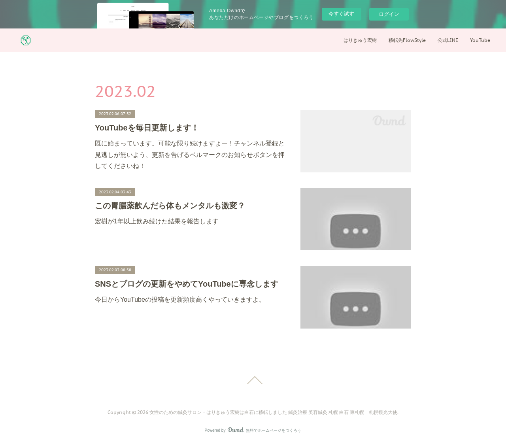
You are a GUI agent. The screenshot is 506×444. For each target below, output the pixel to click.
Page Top (253, 380)
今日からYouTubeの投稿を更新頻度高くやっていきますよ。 (180, 299)
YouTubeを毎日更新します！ (147, 127)
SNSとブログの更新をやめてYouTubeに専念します (186, 284)
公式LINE (448, 40)
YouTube (480, 40)
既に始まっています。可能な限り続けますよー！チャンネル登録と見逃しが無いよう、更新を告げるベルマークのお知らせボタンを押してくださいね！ (190, 155)
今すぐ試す (341, 14)
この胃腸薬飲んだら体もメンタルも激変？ (170, 205)
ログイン (389, 14)
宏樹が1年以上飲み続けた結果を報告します (157, 221)
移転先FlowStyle (407, 40)
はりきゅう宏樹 (360, 40)
